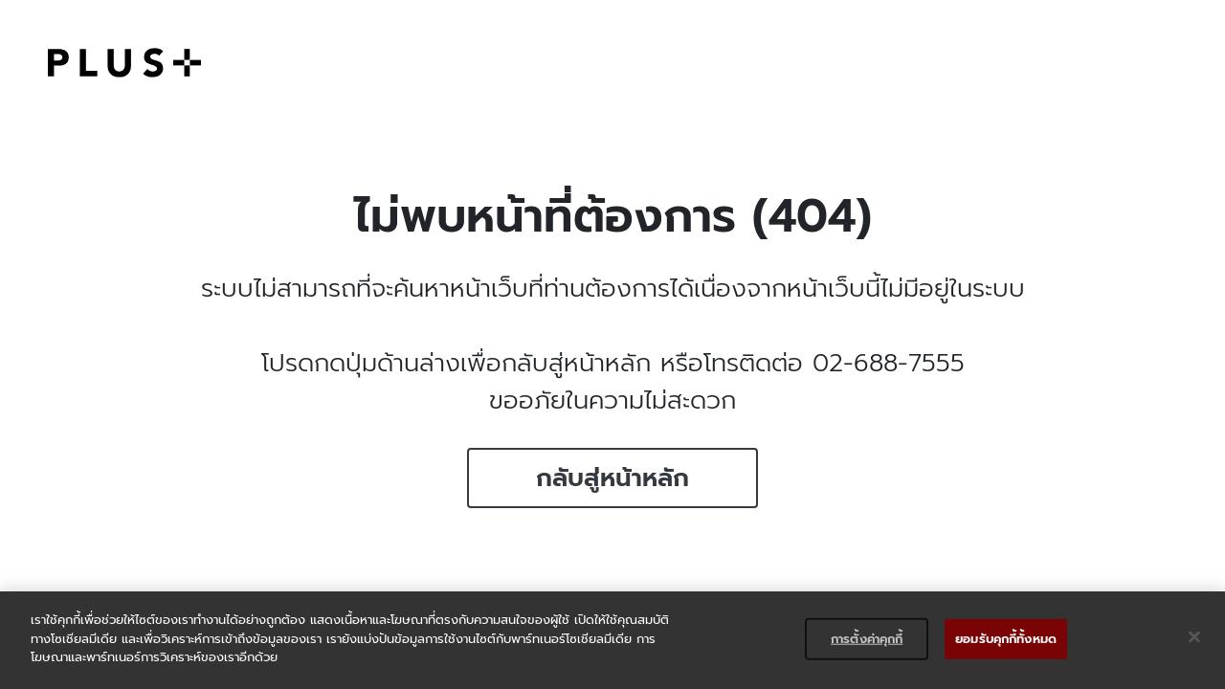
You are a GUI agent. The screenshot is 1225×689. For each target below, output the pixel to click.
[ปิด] (1194, 637)
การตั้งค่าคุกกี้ (866, 639)
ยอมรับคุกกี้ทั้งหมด (1006, 639)
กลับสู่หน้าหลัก (612, 478)
